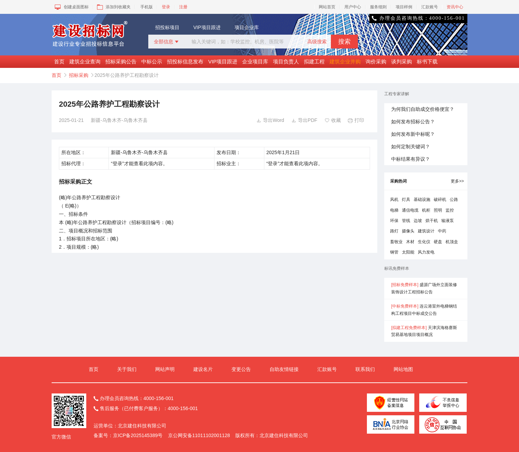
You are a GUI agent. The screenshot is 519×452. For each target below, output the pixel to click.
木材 (410, 241)
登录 (166, 7)
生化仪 (424, 241)
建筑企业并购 (345, 61)
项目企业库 (247, 27)
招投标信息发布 (185, 61)
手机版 (146, 7)
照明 (438, 210)
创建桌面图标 (71, 7)
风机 (394, 199)
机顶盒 (452, 241)
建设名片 (203, 369)
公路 (454, 199)
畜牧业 (396, 241)
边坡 (418, 220)
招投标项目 (167, 27)
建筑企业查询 (84, 61)
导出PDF (304, 120)
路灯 (394, 231)
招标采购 (78, 75)
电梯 (394, 210)
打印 (356, 120)
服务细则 (378, 7)
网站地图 (403, 369)
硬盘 (438, 241)
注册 (183, 7)
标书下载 (427, 61)
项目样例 (404, 7)
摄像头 (408, 231)
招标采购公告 (121, 61)
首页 (59, 61)
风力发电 (426, 252)
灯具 (406, 199)
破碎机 (440, 199)
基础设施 (422, 199)
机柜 (426, 210)
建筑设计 (426, 231)
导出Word (270, 120)
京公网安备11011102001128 (199, 435)
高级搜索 (317, 41)
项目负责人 (286, 61)
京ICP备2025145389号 (137, 435)
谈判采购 (401, 61)
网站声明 (165, 369)
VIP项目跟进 (207, 27)
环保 (394, 220)
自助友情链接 (284, 369)
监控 (450, 210)
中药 (442, 231)
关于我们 (127, 369)
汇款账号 (429, 7)
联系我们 (365, 369)
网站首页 (327, 7)
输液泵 (447, 220)
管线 (406, 220)
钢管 (394, 252)
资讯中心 (455, 7)
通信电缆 (410, 210)
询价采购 (376, 61)
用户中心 (352, 7)
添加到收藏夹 (113, 7)
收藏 (333, 120)
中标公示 (151, 61)
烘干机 (431, 220)
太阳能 (408, 252)
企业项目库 (255, 61)
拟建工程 (314, 61)
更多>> (457, 181)
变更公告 (241, 369)
